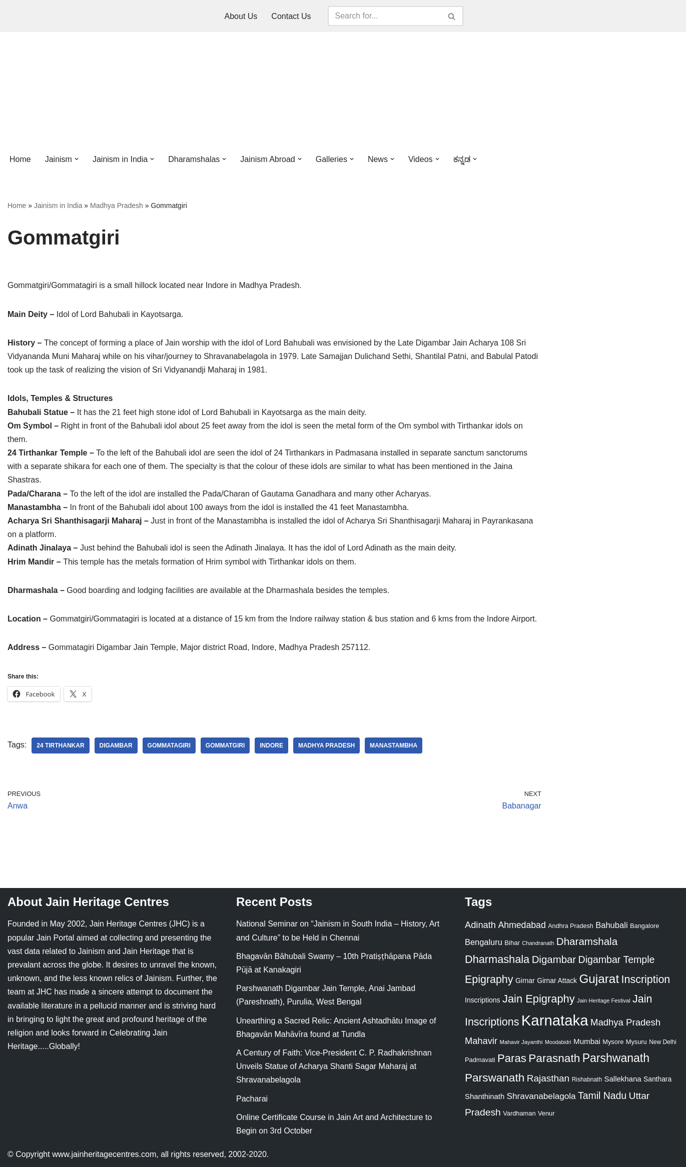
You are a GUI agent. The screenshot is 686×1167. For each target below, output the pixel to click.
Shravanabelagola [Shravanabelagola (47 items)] (541, 1096)
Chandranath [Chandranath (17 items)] (538, 943)
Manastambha (393, 745)
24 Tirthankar (60, 745)
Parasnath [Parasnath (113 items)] (554, 1058)
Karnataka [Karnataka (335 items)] (554, 1020)
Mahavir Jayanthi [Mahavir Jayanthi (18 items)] (520, 1042)
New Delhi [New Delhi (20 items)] (662, 1042)
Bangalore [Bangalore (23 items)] (644, 926)
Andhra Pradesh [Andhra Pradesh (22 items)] (570, 926)
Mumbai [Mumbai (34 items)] (586, 1041)
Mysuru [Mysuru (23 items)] (636, 1042)
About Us (241, 16)
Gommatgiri (225, 745)
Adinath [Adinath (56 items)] (480, 925)
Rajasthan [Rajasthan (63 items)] (548, 1078)
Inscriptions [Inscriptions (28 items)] (482, 1000)
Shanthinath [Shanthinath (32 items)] (484, 1096)
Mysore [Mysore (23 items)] (612, 1042)
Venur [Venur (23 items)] (546, 1113)
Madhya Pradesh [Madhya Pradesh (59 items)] (625, 1022)
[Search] (384, 16)
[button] (77, 159)
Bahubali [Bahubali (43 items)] (611, 925)
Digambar (116, 745)
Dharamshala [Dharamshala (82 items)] (586, 941)
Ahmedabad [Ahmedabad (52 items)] (521, 925)
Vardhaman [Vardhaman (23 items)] (519, 1113)
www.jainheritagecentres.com (104, 1154)
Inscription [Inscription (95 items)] (645, 980)
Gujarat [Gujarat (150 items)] (599, 979)
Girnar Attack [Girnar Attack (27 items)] (557, 980)
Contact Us (291, 16)
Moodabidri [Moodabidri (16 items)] (558, 1042)
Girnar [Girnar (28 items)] (525, 980)
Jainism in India (58, 206)
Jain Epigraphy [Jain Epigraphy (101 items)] (538, 998)
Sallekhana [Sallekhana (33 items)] (622, 1078)
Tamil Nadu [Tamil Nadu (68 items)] (602, 1095)
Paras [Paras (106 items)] (511, 1058)
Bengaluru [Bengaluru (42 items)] (483, 942)
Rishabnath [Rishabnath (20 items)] (587, 1079)
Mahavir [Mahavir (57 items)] (481, 1041)
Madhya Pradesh (116, 206)
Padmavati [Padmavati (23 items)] (480, 1060)
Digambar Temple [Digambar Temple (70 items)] (616, 959)
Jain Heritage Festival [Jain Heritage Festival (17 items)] (603, 1001)
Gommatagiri (169, 745)
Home (20, 159)
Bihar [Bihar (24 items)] (512, 942)
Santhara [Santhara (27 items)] (657, 1079)
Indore (271, 745)
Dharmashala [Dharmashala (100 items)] (497, 959)
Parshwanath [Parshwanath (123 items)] (615, 1058)
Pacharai (252, 1098)
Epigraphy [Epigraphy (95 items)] (489, 980)
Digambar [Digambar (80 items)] (554, 959)
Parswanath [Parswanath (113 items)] (494, 1078)
